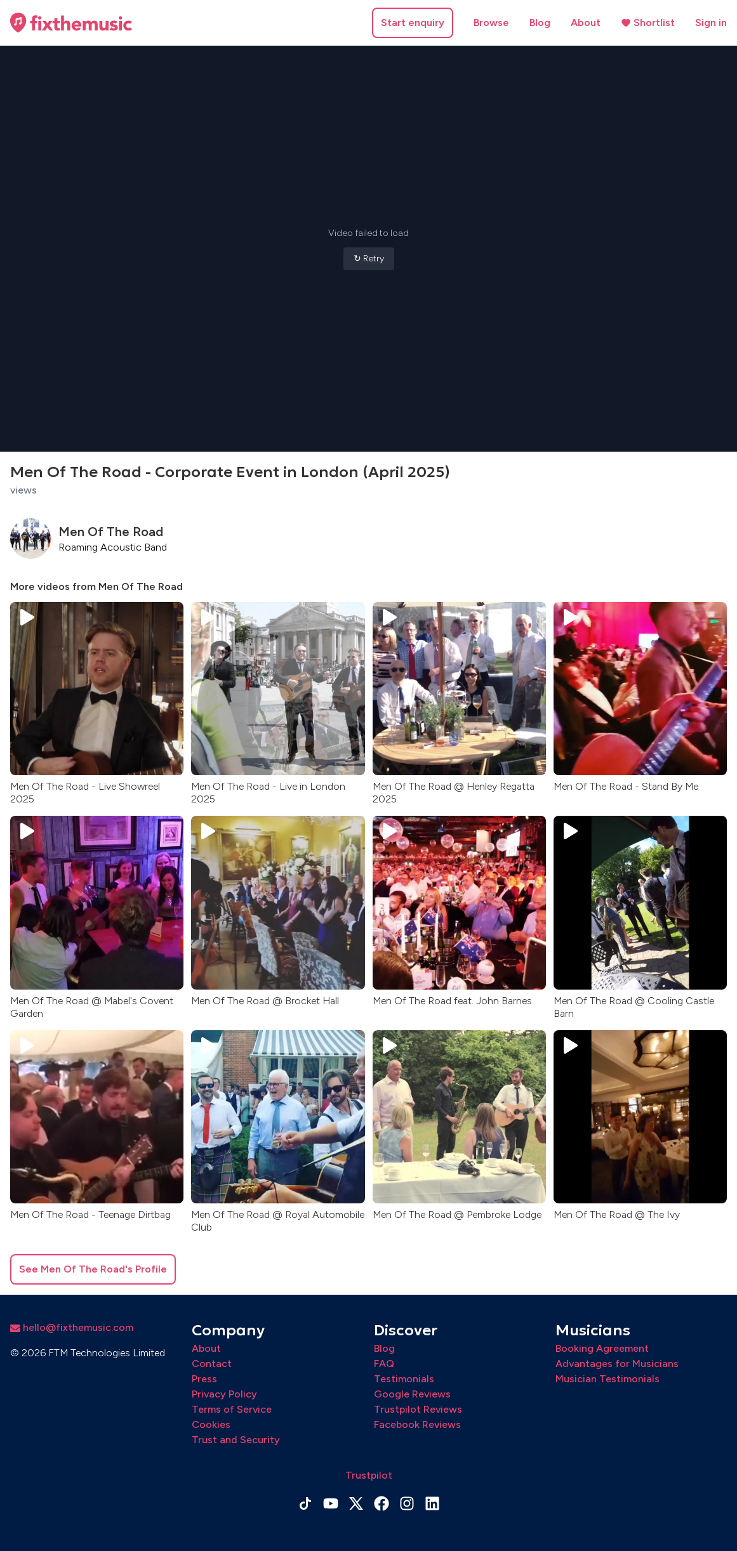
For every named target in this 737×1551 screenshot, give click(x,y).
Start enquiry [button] (412, 22)
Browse (491, 22)
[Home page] (71, 23)
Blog (539, 22)
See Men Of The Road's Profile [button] (93, 1269)
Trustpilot (368, 1475)
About (586, 22)
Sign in (711, 22)
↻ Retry (369, 258)
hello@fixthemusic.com (71, 1327)
